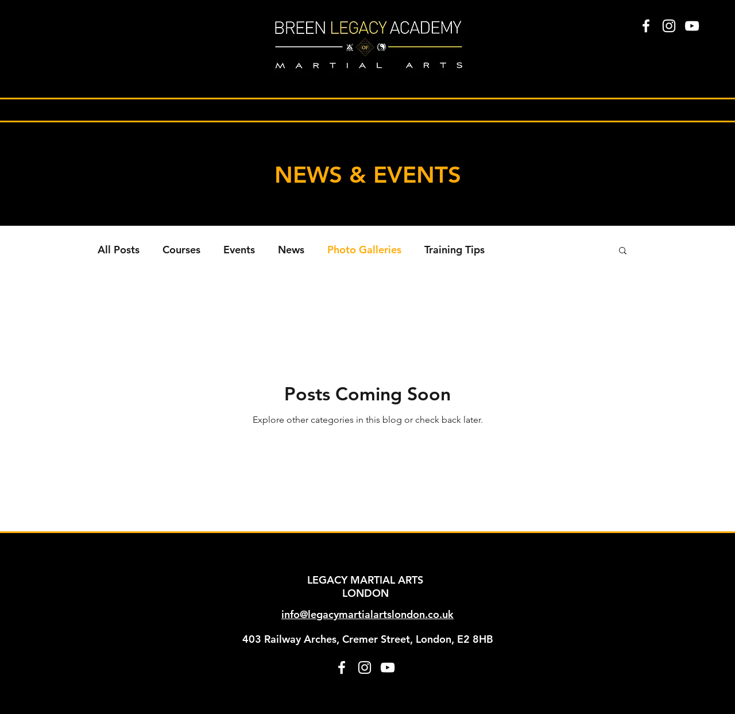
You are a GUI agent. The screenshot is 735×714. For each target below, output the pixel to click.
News (291, 250)
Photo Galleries (364, 250)
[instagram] (669, 25)
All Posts (119, 250)
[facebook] (646, 25)
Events (239, 250)
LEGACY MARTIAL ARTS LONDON (365, 586)
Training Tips (454, 250)
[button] (622, 251)
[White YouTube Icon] (692, 25)
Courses (181, 250)
